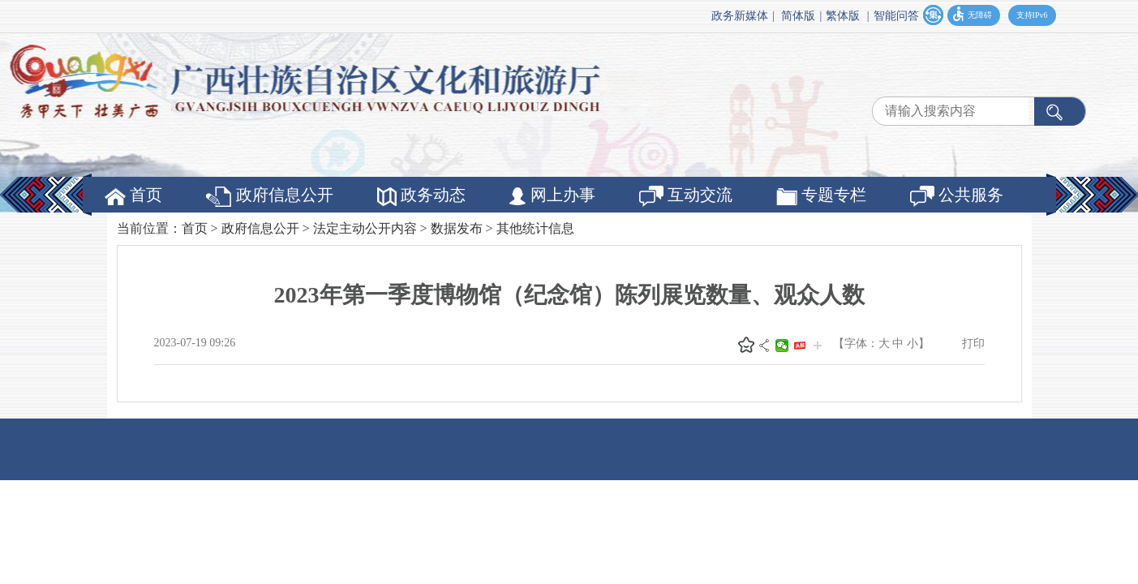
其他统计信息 (535, 228)
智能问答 (896, 16)
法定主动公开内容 (365, 228)
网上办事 (552, 195)
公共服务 (956, 196)
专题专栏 (821, 195)
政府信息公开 (269, 196)
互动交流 (685, 196)
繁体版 (843, 16)
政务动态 (421, 196)
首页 (133, 195)
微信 (781, 345)
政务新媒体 (739, 16)
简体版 (798, 16)
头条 (799, 345)
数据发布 (457, 228)
